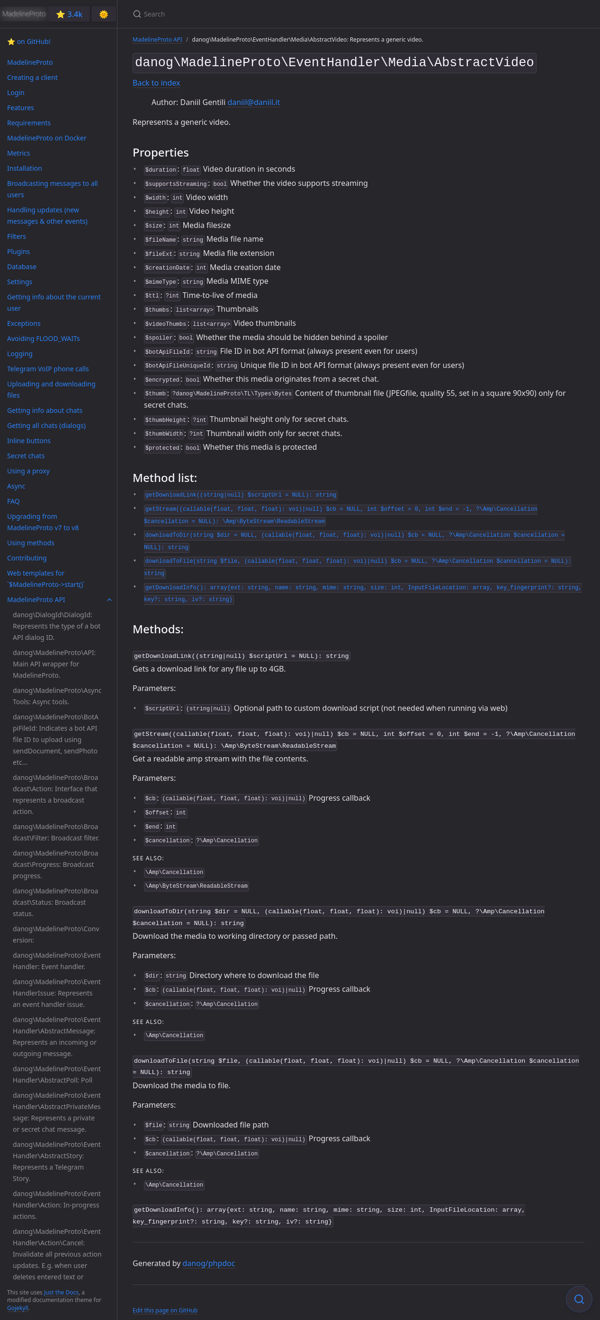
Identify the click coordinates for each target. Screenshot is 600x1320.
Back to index (156, 81)
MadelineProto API (157, 39)
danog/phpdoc (209, 1253)
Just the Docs (61, 1292)
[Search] (244, 14)
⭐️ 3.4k (69, 14)
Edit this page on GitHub (165, 1300)
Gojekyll (17, 1308)
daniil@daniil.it (253, 100)
